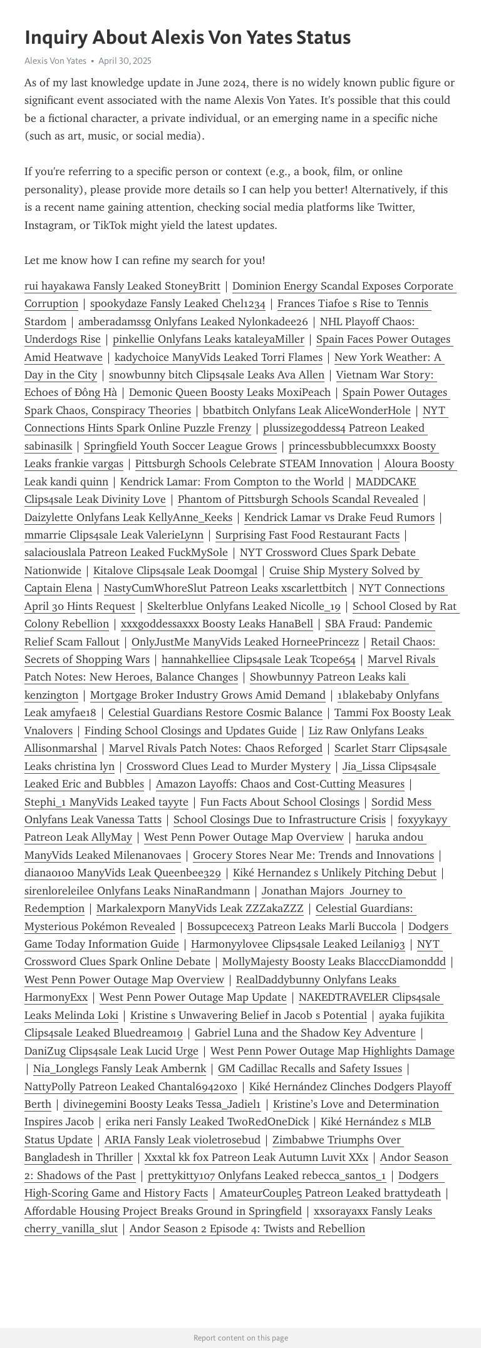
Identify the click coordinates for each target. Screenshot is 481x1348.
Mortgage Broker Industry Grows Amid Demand (208, 695)
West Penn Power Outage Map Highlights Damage (332, 1051)
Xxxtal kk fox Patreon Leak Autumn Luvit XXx (256, 1157)
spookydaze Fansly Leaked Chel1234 (178, 303)
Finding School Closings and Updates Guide (191, 730)
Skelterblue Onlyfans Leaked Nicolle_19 (244, 606)
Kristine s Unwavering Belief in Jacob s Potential (248, 1015)
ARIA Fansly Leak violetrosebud (183, 1140)
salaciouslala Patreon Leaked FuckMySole (126, 552)
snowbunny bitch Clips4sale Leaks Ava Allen (216, 375)
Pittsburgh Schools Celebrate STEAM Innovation (254, 463)
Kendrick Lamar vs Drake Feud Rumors (339, 517)
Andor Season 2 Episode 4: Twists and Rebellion (247, 1228)
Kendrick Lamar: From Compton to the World (232, 482)
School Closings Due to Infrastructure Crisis (279, 819)
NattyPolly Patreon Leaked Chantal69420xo (130, 1086)
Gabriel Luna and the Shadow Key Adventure (305, 1033)
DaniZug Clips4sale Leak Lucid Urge (111, 1051)
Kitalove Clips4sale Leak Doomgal (175, 570)
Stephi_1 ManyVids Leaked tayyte (106, 802)
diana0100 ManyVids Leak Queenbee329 (122, 872)
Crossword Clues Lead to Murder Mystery (229, 766)
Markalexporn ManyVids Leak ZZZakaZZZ (200, 908)
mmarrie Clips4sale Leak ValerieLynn (114, 535)
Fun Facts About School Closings (279, 802)
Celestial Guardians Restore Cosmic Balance (215, 712)
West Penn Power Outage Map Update (193, 997)
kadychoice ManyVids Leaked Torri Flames (219, 357)
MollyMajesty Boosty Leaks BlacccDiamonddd (334, 961)
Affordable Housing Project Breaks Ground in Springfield (163, 1211)
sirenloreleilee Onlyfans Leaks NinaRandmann (137, 891)
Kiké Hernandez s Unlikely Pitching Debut (335, 872)
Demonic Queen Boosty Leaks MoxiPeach (230, 392)
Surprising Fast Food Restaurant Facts (307, 535)
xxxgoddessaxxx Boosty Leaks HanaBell (217, 624)
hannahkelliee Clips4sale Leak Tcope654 (259, 659)
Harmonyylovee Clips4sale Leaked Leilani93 (298, 944)
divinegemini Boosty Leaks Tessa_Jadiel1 (162, 1104)
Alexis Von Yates (55, 60)
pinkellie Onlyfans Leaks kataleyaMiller (208, 339)
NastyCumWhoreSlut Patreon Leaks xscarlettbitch (225, 588)
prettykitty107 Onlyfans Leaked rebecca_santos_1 (267, 1175)
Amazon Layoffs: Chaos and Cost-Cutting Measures (280, 784)
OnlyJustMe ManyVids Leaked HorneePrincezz (245, 642)
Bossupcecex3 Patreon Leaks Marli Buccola (291, 926)
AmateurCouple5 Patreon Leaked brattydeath (330, 1193)
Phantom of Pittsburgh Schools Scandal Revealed (298, 499)
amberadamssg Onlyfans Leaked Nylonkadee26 (193, 321)
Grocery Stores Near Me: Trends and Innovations (313, 855)
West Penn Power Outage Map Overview (244, 837)
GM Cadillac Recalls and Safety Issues (310, 1068)
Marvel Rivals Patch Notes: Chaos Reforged (216, 748)
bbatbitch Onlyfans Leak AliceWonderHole (307, 410)
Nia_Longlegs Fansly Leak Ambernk (119, 1068)
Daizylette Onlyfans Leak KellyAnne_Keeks (128, 517)
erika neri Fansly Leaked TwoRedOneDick (207, 1121)
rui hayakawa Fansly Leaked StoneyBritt (122, 286)
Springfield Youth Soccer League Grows (180, 446)
